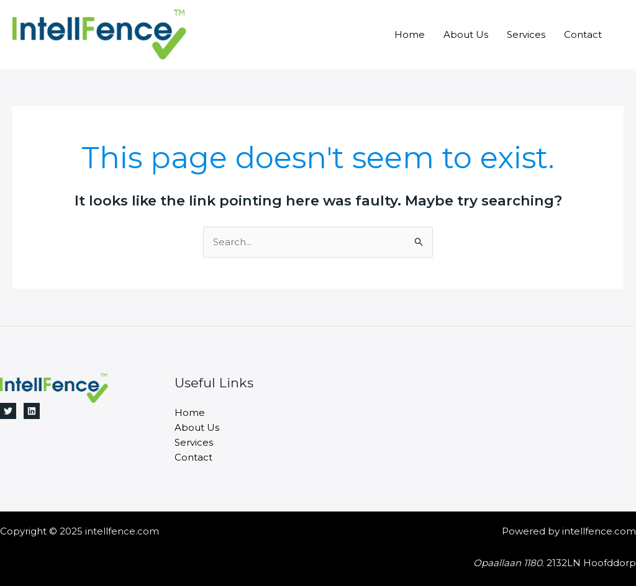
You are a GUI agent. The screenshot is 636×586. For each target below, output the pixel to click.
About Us (465, 34)
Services (526, 34)
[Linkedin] (32, 411)
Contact (583, 34)
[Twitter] (8, 411)
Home (409, 34)
